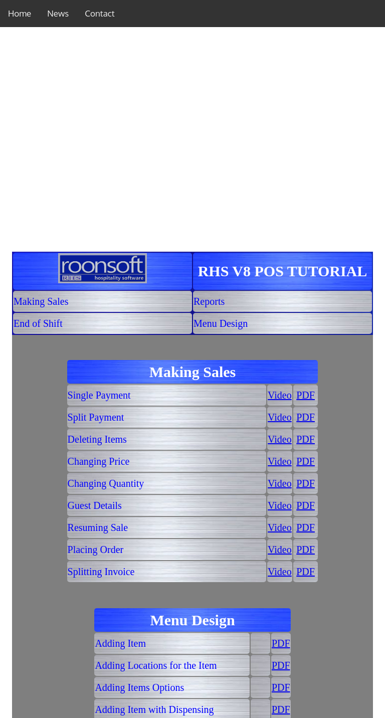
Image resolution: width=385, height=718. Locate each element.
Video (280, 395)
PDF (305, 395)
